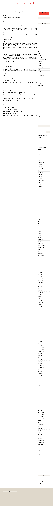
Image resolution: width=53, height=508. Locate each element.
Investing (40, 65)
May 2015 (39, 422)
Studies (39, 237)
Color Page (40, 166)
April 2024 (40, 288)
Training (39, 116)
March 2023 (40, 300)
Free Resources (41, 55)
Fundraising (40, 61)
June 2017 (40, 383)
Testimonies (40, 241)
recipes (39, 87)
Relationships (40, 89)
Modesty (39, 71)
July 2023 (40, 296)
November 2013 (41, 442)
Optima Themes (10, 504)
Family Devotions (41, 47)
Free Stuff (40, 57)
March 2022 (40, 308)
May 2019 (40, 357)
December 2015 (41, 412)
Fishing (39, 51)
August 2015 (40, 420)
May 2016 (39, 404)
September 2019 (41, 351)
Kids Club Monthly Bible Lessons (43, 140)
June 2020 (40, 339)
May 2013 (40, 454)
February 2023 (41, 302)
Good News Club (41, 63)
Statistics (39, 235)
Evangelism (40, 41)
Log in (39, 477)
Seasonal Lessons (41, 97)
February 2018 (40, 377)
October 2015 (40, 416)
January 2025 (40, 280)
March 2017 (40, 387)
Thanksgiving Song (41, 112)
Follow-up (40, 53)
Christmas (40, 164)
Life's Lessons (40, 67)
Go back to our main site (44, 13)
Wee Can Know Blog (26, 3)
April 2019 (40, 359)
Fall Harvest (40, 45)
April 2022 (40, 306)
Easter (39, 170)
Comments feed (41, 481)
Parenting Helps (41, 77)
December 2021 (41, 312)
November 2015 (41, 414)
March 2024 (40, 290)
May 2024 (40, 286)
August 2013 (40, 448)
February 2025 (40, 278)
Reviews (39, 91)
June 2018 (40, 371)
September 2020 (41, 335)
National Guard (41, 75)
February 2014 (40, 436)
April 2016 (40, 406)
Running (39, 93)
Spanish (39, 231)
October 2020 (40, 333)
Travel (39, 118)
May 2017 (40, 385)
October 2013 (40, 444)
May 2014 (40, 432)
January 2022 (40, 310)
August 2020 (40, 337)
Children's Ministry (41, 162)
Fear (39, 49)
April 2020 (40, 343)
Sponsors (39, 233)
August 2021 (40, 318)
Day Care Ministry (41, 168)
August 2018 (40, 369)
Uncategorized (41, 120)
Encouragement (41, 172)
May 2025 (40, 272)
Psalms (39, 83)
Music (39, 73)
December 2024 (41, 282)
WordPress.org (40, 483)
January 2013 (40, 456)
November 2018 (41, 365)
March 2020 (40, 345)
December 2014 (41, 424)
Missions (39, 69)
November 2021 (41, 314)
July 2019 (40, 353)
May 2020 (40, 341)
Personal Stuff (40, 79)
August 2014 (40, 426)
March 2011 (40, 471)
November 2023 (41, 292)
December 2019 (41, 349)
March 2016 (40, 408)
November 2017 (41, 381)
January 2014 (40, 438)
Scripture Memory (41, 95)
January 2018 (40, 379)
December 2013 (41, 440)
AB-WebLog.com (29, 506)
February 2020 (41, 347)
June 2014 (40, 430)
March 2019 (40, 361)
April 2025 (40, 274)
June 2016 (40, 402)
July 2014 (40, 428)
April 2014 (40, 434)
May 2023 (40, 298)
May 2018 (40, 373)
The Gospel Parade (41, 114)
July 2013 (40, 450)
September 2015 (41, 418)
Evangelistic (40, 43)
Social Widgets (23, 506)
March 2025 (40, 276)
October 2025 (40, 264)
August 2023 (40, 294)
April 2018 (40, 375)
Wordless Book (41, 122)
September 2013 (41, 446)
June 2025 (40, 270)
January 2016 (40, 410)
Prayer (39, 81)
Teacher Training (41, 239)
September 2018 (41, 367)
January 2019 (40, 363)
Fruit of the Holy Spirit (42, 59)
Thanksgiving (40, 110)
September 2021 (41, 316)
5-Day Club (40, 26)
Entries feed (40, 479)
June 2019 (40, 355)
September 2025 (41, 266)
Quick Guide (40, 85)
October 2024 (40, 284)
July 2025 (40, 268)
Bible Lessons (40, 28)
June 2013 (40, 452)
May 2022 (40, 304)
